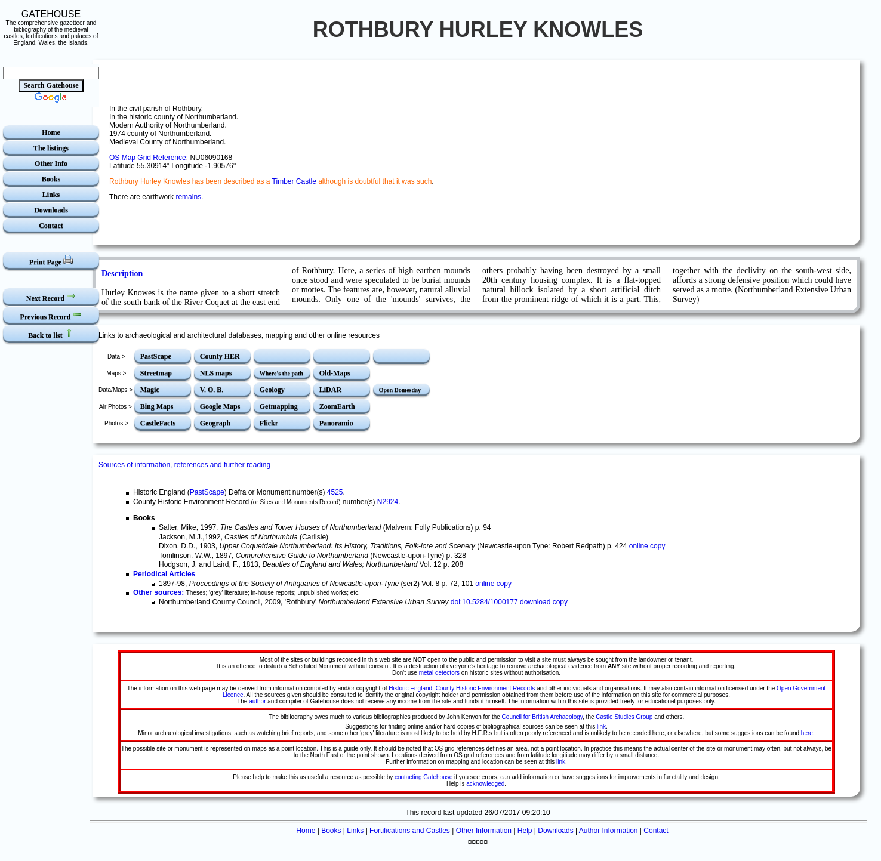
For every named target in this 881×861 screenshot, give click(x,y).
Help (524, 830)
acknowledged (485, 783)
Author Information (608, 830)
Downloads (51, 210)
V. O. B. (211, 389)
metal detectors (439, 672)
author (257, 701)
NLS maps (216, 373)
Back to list (50, 334)
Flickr (269, 423)
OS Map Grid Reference (147, 157)
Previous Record (51, 315)
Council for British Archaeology (542, 717)
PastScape (155, 356)
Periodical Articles (164, 574)
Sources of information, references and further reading (184, 465)
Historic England (410, 688)
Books (51, 179)
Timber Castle (294, 181)
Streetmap (156, 373)
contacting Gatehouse (423, 777)
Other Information (484, 830)
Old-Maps (334, 373)
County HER (220, 356)
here (807, 733)
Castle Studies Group (624, 717)
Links (51, 194)
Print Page (51, 260)
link (601, 726)
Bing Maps (157, 406)
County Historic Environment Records (485, 688)
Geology (272, 389)
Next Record (51, 297)
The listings (51, 148)
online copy (647, 546)
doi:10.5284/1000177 (484, 602)
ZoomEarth (337, 406)
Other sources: (158, 592)
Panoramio (336, 423)
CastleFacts (157, 423)
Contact (51, 225)
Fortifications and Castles (409, 830)
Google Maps (220, 406)
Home (51, 132)
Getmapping (279, 406)
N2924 (387, 502)
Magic (149, 389)
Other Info (51, 163)
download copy (544, 602)
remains (188, 197)
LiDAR (330, 389)
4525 (335, 492)
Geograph (215, 423)
